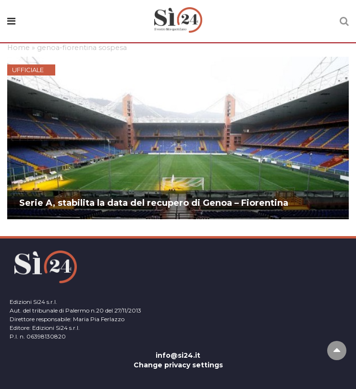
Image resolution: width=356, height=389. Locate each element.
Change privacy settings (178, 365)
